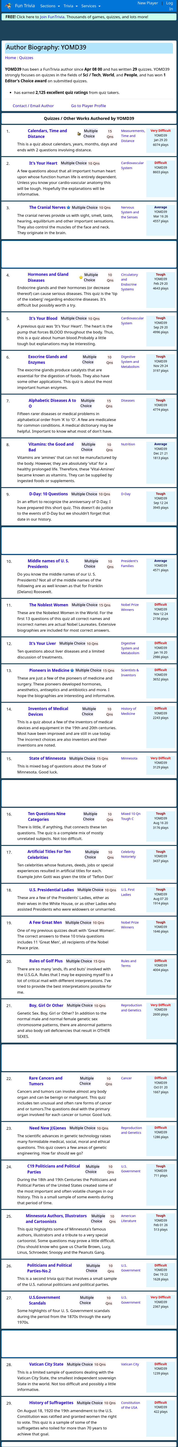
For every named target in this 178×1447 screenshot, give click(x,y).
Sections (48, 5)
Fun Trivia (20, 6)
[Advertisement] (89, 29)
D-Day (126, 494)
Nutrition (128, 444)
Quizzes (26, 57)
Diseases (128, 400)
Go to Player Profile (88, 105)
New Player (148, 2)
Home (10, 57)
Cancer (126, 1078)
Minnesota (129, 758)
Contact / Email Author (33, 105)
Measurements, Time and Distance (133, 136)
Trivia (69, 5)
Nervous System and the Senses (130, 212)
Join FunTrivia (52, 16)
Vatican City (130, 1364)
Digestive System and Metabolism (130, 361)
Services (89, 5)
